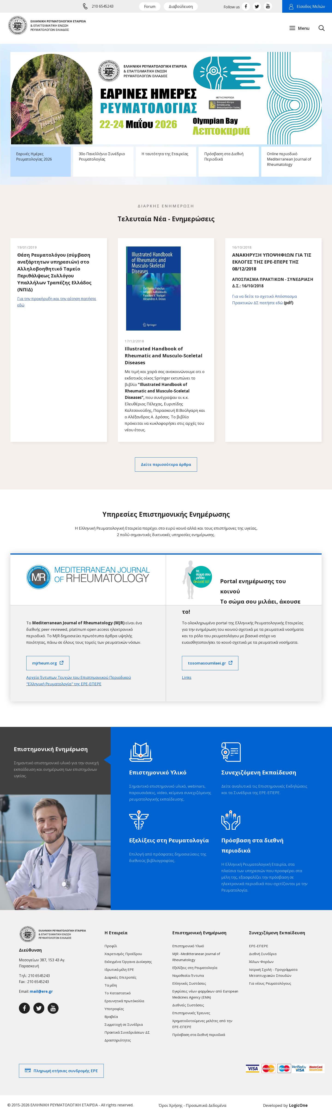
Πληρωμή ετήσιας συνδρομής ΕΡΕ (65, 1069)
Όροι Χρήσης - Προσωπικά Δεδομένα (192, 1104)
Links (186, 676)
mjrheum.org (44, 661)
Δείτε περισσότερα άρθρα (166, 463)
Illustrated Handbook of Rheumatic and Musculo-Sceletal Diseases (163, 354)
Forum (149, 6)
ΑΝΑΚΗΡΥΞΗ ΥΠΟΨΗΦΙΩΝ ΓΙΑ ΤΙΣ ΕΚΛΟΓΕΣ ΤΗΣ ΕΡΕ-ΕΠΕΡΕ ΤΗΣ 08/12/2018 (271, 262)
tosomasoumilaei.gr (207, 661)
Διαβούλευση (181, 6)
